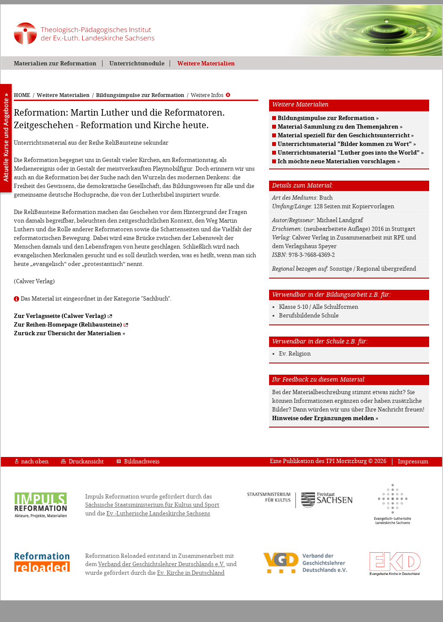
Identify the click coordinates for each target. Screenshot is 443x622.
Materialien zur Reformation (55, 63)
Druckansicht (82, 461)
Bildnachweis (138, 461)
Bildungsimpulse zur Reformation (140, 95)
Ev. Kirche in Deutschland (191, 573)
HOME (22, 95)
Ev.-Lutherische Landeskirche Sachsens (158, 513)
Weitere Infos (210, 95)
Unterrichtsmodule (136, 63)
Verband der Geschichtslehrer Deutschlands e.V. (161, 564)
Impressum (413, 461)
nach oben (31, 461)
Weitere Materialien (206, 63)
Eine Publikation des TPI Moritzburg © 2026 (328, 461)
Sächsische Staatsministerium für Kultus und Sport (152, 505)
